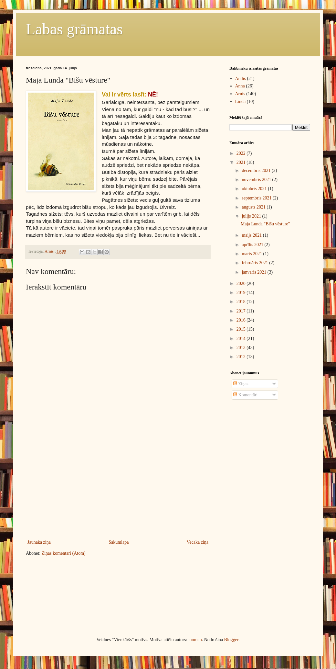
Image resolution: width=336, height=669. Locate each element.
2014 (241, 338)
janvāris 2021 (254, 272)
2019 (241, 292)
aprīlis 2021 (253, 244)
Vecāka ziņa (197, 542)
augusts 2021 (254, 207)
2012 (241, 356)
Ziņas (240, 383)
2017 (241, 311)
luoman (195, 639)
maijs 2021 (252, 235)
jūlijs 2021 (252, 216)
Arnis (240, 93)
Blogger (231, 639)
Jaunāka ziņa (39, 542)
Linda (240, 101)
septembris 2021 (257, 198)
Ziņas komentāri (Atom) (64, 553)
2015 (241, 329)
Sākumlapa (119, 542)
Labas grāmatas (74, 29)
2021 (241, 162)
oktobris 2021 (255, 188)
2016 (241, 320)
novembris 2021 (257, 179)
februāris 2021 (255, 262)
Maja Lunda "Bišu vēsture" (265, 223)
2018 (241, 301)
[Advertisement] (137, 484)
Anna (240, 86)
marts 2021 (252, 253)
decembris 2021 (257, 170)
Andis (240, 78)
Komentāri (245, 394)
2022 (241, 153)
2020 (241, 283)
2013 (241, 347)
